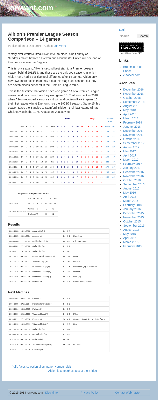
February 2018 (132, 122)
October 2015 (132, 221)
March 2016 (130, 200)
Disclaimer (52, 392)
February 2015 (132, 246)
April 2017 (129, 155)
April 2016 (129, 196)
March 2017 (130, 159)
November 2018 (133, 93)
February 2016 (132, 205)
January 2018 (132, 126)
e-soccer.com (131, 75)
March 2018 (130, 118)
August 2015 (131, 229)
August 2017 (131, 147)
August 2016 (131, 188)
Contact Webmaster (128, 392)
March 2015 (130, 242)
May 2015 (129, 233)
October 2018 (132, 97)
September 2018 (134, 102)
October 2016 (132, 180)
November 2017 (133, 134)
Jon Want (60, 45)
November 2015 (133, 217)
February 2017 (132, 163)
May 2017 (129, 151)
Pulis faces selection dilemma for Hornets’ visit (39, 366)
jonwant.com (30, 8)
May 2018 (129, 110)
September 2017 (134, 143)
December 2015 (133, 213)
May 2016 (129, 192)
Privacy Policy (90, 392)
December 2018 (133, 89)
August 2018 (131, 106)
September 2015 (134, 225)
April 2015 (129, 238)
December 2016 (133, 172)
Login (122, 29)
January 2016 (132, 209)
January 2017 (132, 167)
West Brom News (129, 53)
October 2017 (132, 139)
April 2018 (129, 114)
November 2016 (133, 176)
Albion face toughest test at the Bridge (74, 370)
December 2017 (133, 130)
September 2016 (134, 184)
